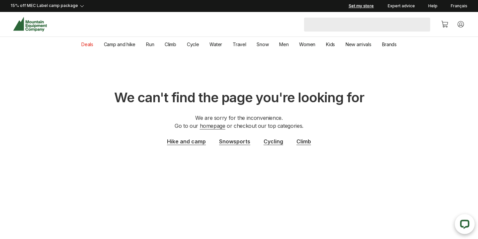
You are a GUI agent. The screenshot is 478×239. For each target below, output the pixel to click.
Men (283, 44)
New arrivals (358, 44)
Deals (87, 44)
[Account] (460, 24)
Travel (239, 44)
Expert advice (401, 5)
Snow (263, 44)
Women (307, 44)
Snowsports (234, 141)
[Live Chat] (465, 224)
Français (459, 5)
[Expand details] (179, 6)
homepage (212, 125)
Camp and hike (119, 44)
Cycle (193, 44)
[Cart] (444, 24)
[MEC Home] (30, 24)
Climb (170, 44)
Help (433, 5)
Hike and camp (186, 141)
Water (215, 44)
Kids (330, 44)
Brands (389, 44)
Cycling (273, 141)
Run (150, 44)
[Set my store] (361, 6)
